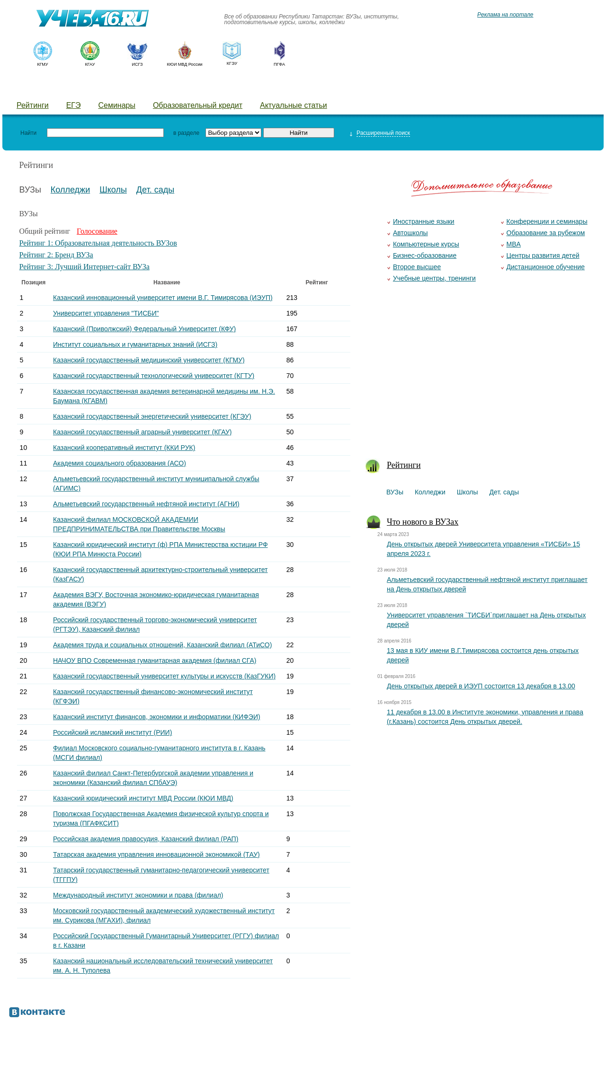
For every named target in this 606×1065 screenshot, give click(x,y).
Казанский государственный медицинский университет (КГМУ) (149, 360)
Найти (28, 133)
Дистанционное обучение (546, 267)
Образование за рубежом (546, 233)
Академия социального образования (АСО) (119, 463)
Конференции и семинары (547, 221)
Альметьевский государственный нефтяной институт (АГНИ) (146, 504)
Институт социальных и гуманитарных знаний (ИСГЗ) (135, 344)
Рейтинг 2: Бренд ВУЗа (56, 255)
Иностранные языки (423, 221)
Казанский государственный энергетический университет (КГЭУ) (152, 416)
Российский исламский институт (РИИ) (112, 732)
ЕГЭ (73, 105)
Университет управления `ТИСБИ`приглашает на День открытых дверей (486, 619)
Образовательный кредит (197, 105)
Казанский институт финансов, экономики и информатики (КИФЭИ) (156, 717)
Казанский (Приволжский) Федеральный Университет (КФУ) (144, 329)
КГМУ (42, 64)
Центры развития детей (543, 255)
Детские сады (181, 88)
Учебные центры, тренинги (434, 278)
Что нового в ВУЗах (422, 522)
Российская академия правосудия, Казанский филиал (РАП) (145, 839)
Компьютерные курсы (426, 244)
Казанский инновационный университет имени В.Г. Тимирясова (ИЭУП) (163, 297)
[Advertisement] (481, 376)
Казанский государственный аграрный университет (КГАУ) (142, 432)
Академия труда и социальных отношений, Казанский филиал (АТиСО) (162, 645)
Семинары (116, 105)
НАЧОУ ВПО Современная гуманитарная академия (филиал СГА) (154, 660)
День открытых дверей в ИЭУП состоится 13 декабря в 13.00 (481, 686)
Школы (123, 88)
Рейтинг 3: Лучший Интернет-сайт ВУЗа (84, 267)
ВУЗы (27, 88)
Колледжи (74, 88)
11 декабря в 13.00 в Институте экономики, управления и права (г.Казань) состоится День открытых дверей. (485, 716)
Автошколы (410, 233)
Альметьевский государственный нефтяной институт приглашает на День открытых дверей (487, 584)
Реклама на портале (505, 14)
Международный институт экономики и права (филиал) (138, 895)
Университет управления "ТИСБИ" (106, 313)
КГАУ (90, 64)
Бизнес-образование (424, 255)
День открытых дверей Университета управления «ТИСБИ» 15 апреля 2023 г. (483, 548)
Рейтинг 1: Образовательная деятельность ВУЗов (98, 243)
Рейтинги (33, 105)
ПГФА (279, 64)
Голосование (97, 231)
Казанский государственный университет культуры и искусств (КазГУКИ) (164, 676)
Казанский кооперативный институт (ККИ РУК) (124, 447)
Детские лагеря (253, 88)
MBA (514, 244)
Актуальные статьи (293, 105)
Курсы (311, 88)
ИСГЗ (137, 64)
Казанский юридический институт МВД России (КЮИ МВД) (143, 798)
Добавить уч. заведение (386, 88)
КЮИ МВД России (185, 64)
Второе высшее (417, 267)
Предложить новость (489, 88)
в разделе (186, 133)
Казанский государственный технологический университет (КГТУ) (153, 375)
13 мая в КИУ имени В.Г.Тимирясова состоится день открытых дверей (483, 655)
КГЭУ (232, 63)
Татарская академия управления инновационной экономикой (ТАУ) (156, 854)
